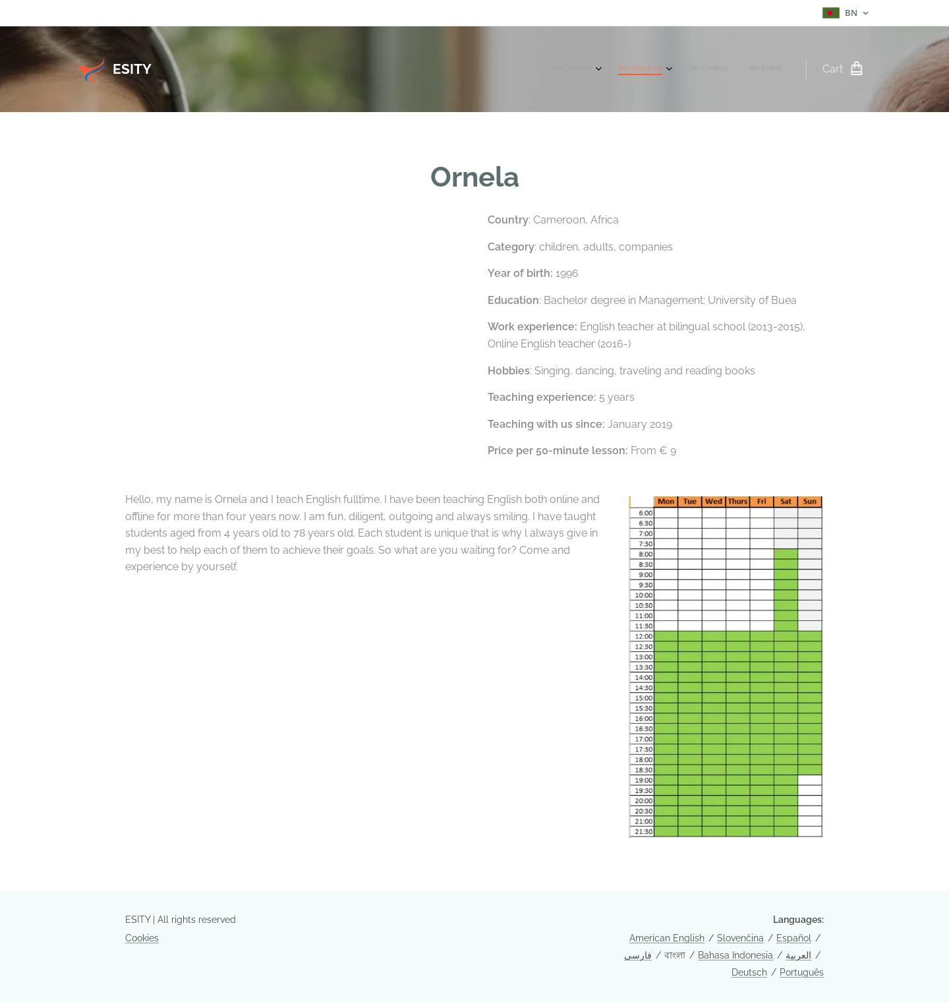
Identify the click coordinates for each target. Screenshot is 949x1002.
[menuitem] (713, 69)
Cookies (142, 938)
